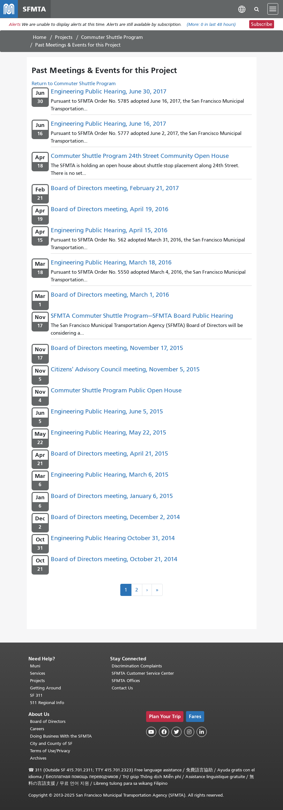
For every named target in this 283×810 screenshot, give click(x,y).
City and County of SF (51, 743)
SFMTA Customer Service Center (143, 673)
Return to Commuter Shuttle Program (74, 83)
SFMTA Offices (126, 680)
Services (37, 673)
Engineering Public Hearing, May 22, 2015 (108, 432)
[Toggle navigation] (272, 9)
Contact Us (122, 688)
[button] (241, 9)
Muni (35, 666)
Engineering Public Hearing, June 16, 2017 (108, 123)
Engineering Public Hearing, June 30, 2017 (109, 91)
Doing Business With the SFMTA (61, 736)
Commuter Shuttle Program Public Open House (116, 390)
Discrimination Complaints (137, 666)
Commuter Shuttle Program (112, 37)
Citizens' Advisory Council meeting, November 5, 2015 (125, 369)
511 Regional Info (47, 702)
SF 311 (36, 695)
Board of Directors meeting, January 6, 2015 (112, 496)
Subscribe (261, 24)
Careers (37, 729)
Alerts (14, 24)
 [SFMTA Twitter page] (176, 731)
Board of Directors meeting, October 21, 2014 (114, 559)
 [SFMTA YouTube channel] (151, 731)
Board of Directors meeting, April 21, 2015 (109, 453)
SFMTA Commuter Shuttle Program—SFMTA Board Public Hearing (142, 315)
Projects (63, 37)
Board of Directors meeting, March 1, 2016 (110, 294)
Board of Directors (47, 721)
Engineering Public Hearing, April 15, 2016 (109, 230)
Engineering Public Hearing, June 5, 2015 (107, 411)
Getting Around (45, 688)
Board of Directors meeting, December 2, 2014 (115, 517)
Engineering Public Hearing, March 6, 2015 (109, 474)
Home (39, 37)
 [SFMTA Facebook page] (164, 731)
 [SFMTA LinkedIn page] (201, 731)
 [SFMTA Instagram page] (189, 731)
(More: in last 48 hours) (211, 24)
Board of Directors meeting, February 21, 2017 (115, 188)
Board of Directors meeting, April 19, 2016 (109, 209)
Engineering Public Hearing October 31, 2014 (113, 538)
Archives (38, 758)
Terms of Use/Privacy (50, 751)
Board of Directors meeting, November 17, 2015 (117, 348)
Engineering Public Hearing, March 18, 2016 (111, 262)
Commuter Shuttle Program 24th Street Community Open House (140, 156)
